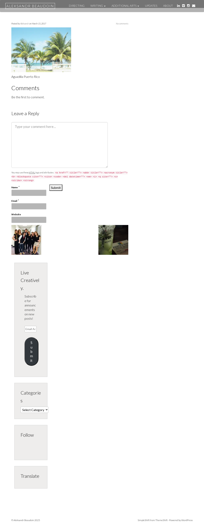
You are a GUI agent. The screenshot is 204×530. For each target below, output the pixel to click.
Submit (31, 351)
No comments (122, 23)
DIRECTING (76, 5)
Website (16, 214)
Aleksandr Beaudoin (30, 6)
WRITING (98, 5)
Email (14, 200)
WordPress (187, 520)
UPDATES (151, 5)
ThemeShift (161, 520)
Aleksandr (24, 23)
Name (14, 187)
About (168, 5)
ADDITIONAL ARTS (125, 5)
